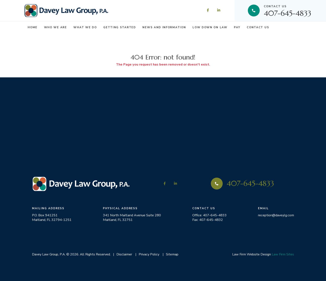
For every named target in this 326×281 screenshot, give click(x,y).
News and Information (164, 27)
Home (32, 27)
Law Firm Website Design (251, 254)
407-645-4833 (287, 10)
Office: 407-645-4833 (209, 215)
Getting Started (119, 27)
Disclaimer (124, 254)
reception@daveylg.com (276, 215)
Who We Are (55, 27)
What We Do (85, 27)
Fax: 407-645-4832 (207, 220)
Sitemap (172, 254)
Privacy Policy (149, 254)
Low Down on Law (210, 27)
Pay (237, 27)
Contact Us (258, 27)
